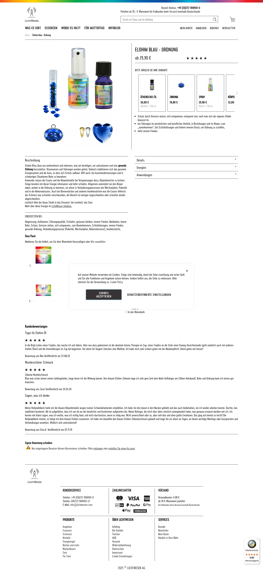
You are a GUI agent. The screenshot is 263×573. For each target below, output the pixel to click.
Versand (173, 11)
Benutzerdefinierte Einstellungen (149, 294)
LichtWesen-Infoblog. (62, 206)
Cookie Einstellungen (122, 556)
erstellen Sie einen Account (121, 448)
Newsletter (228, 28)
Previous (136, 93)
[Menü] (258, 540)
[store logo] (46, 14)
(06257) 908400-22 (80, 501)
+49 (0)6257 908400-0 (82, 497)
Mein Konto (186, 28)
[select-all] (98, 241)
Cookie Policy (116, 281)
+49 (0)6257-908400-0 (188, 7)
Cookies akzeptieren (103, 294)
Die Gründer (117, 530)
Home (27, 35)
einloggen (98, 448)
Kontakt (214, 28)
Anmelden (201, 28)
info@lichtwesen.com (81, 504)
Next (236, 93)
